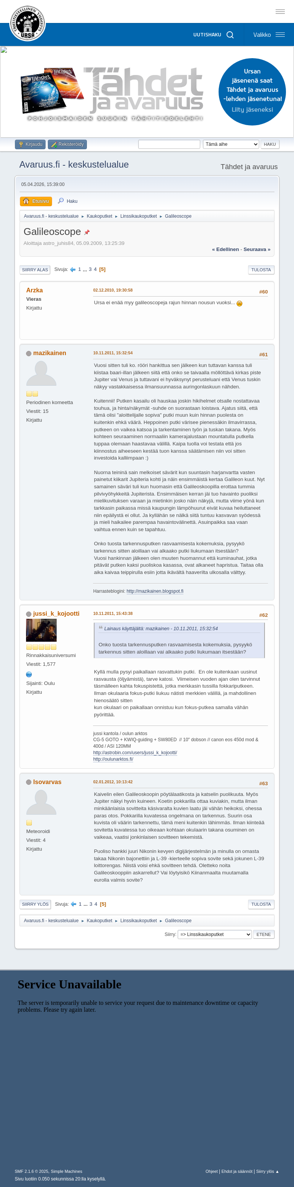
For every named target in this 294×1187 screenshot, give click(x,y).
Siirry (170, 934)
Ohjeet (212, 1171)
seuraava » (256, 249)
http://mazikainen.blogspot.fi (155, 591)
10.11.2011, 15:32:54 (112, 353)
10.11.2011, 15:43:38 (112, 613)
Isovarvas (47, 782)
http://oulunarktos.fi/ (113, 759)
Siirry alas (35, 269)
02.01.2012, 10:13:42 (112, 781)
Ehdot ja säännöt (236, 1171)
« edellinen (225, 249)
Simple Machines (66, 1171)
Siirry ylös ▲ (267, 1171)
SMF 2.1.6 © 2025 (31, 1171)
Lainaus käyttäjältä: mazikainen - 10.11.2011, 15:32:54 (161, 628)
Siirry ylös (35, 904)
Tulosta (261, 269)
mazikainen (49, 353)
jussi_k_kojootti (56, 613)
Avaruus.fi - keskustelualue (74, 164)
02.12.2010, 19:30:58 (112, 290)
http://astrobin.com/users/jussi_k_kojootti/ (135, 752)
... (85, 269)
